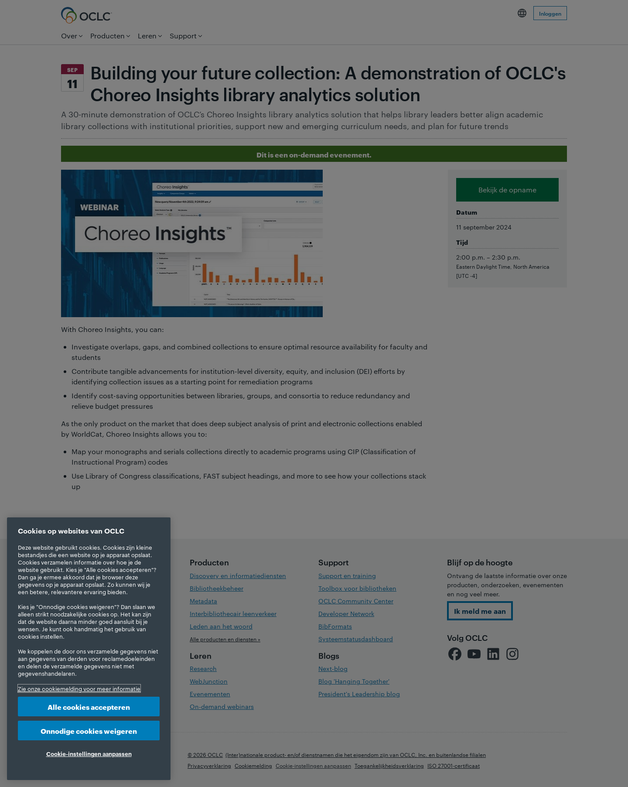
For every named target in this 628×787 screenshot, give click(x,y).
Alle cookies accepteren (89, 706)
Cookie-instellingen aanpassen (89, 753)
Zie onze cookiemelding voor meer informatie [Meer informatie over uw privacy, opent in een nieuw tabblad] (79, 688)
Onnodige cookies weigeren (89, 730)
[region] (89, 648)
